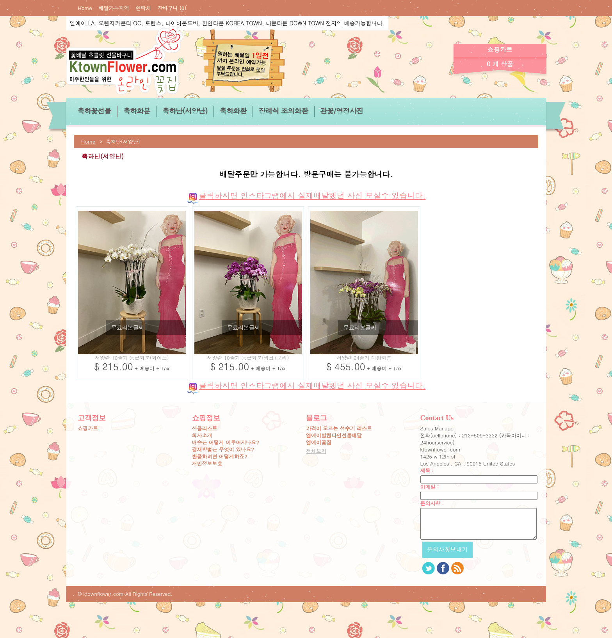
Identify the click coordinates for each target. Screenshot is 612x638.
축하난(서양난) (185, 111)
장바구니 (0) (171, 8)
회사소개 (202, 435)
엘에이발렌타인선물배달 (334, 435)
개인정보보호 (207, 463)
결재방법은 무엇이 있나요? (223, 449)
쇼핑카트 (88, 428)
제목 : (427, 470)
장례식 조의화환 (283, 111)
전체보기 (316, 451)
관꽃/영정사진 (341, 111)
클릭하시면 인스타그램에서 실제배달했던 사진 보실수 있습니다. (306, 195)
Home (85, 8)
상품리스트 (204, 428)
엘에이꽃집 (318, 442)
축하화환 (232, 111)
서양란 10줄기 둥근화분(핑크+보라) (248, 357)
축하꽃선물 (94, 111)
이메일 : (429, 486)
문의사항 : (432, 503)
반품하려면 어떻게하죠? (219, 456)
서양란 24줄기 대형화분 (363, 357)
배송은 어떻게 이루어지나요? (225, 442)
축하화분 (136, 111)
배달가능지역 (113, 8)
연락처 (143, 8)
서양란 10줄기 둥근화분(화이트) (132, 357)
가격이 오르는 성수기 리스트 (339, 428)
